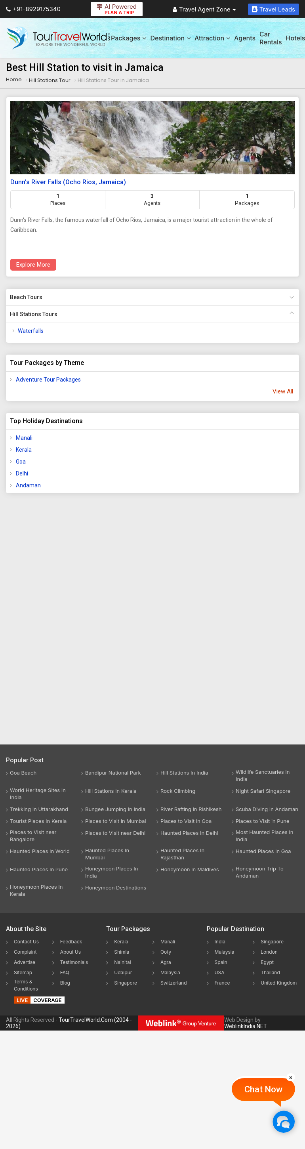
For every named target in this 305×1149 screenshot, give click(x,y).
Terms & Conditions (26, 985)
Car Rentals (270, 38)
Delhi (22, 473)
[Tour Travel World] (58, 38)
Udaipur (123, 972)
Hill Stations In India (184, 772)
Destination (170, 38)
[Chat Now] (283, 1121)
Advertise (24, 962)
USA (220, 972)
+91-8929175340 (33, 9)
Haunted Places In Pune (39, 869)
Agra (165, 962)
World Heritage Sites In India (38, 793)
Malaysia (170, 972)
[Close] (290, 1077)
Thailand (270, 972)
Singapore (125, 983)
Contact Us (26, 942)
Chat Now (263, 1089)
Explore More (33, 264)
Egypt (267, 962)
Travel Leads (273, 9)
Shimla (121, 952)
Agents (244, 38)
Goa (21, 461)
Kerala (24, 450)
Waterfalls (31, 331)
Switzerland (173, 983)
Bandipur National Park (113, 772)
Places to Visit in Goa (186, 821)
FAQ (64, 972)
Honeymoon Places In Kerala (36, 890)
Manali (24, 438)
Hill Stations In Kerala (110, 791)
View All (283, 391)
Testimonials (74, 962)
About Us (70, 952)
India (220, 942)
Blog (65, 983)
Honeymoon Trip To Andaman (260, 872)
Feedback (71, 942)
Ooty (165, 952)
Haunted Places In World (40, 851)
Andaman (28, 485)
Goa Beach (23, 772)
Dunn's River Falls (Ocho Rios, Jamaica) (68, 182)
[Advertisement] (37, 624)
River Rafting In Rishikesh (190, 809)
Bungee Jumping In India (115, 809)
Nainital (122, 962)
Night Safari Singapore (263, 791)
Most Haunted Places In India (264, 835)
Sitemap (23, 972)
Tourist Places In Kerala (38, 821)
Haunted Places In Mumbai (107, 854)
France (222, 983)
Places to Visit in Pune (263, 821)
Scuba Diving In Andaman (267, 809)
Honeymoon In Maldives (189, 869)
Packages (128, 38)
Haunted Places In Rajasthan (182, 854)
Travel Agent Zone (204, 9)
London (269, 952)
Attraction (212, 38)
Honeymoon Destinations (115, 887)
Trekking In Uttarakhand (39, 809)
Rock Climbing (177, 791)
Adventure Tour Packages (48, 379)
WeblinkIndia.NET (245, 1026)
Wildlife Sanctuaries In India (263, 775)
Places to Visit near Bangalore (33, 835)
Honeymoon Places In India (111, 872)
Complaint (25, 952)
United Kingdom (279, 983)
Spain (221, 962)
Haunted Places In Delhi (189, 833)
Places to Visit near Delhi (115, 833)
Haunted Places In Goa (263, 851)
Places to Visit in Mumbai (115, 821)
